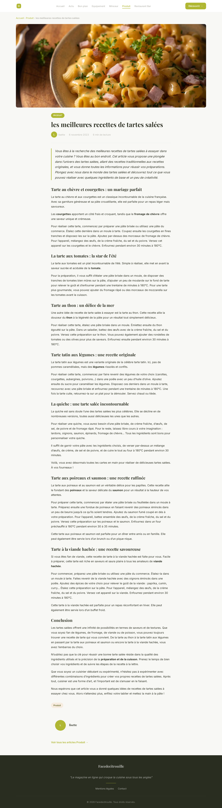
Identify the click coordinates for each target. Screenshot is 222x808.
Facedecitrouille (111, 766)
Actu (71, 6)
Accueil (60, 6)
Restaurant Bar (142, 6)
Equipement (98, 6)
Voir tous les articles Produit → (69, 742)
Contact (122, 788)
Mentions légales (104, 788)
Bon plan (83, 6)
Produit (126, 6)
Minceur (113, 6)
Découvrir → (196, 6)
